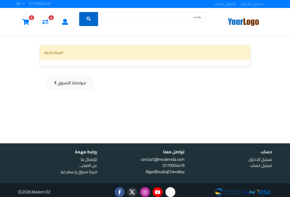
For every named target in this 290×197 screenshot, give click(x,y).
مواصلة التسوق (70, 83)
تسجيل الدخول (251, 4)
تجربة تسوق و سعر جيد (78, 172)
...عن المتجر (88, 165)
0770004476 (40, 4)
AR (19, 4)
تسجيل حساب (225, 4)
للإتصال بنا (89, 159)
